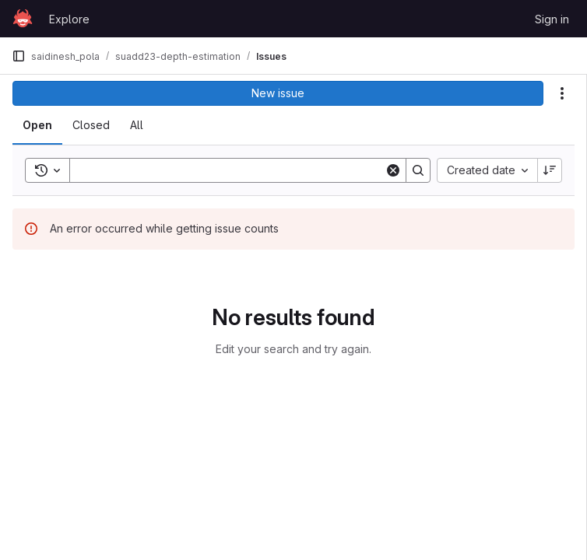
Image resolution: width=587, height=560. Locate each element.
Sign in (552, 19)
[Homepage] (23, 18)
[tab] (37, 125)
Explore (69, 19)
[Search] (230, 170)
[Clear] (393, 170)
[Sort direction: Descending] (549, 170)
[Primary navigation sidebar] (18, 56)
